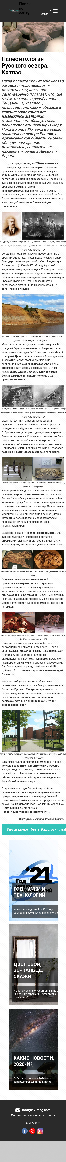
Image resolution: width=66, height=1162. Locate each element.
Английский (50, 11)
